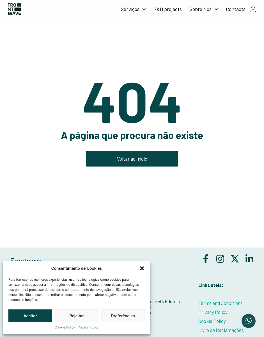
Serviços (133, 9)
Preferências (123, 315)
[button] (142, 268)
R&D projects (167, 9)
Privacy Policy (88, 327)
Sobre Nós (204, 9)
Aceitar (30, 315)
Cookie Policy (65, 327)
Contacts (235, 9)
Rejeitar (76, 315)
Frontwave (26, 261)
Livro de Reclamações (221, 330)
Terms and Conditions (220, 303)
